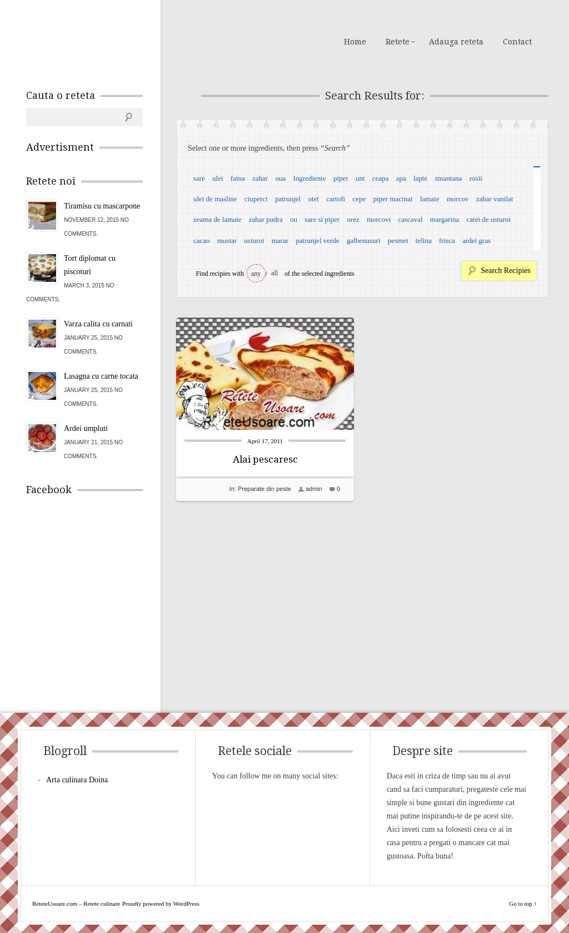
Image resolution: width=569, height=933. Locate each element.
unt (360, 178)
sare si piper (322, 219)
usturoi (254, 240)
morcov (458, 199)
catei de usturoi (489, 219)
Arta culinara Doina (77, 780)
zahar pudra (266, 219)
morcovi (379, 219)
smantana (448, 178)
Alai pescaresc (265, 459)
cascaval (410, 219)
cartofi (335, 199)
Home (355, 41)
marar (280, 240)
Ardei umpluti (86, 428)
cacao (201, 240)
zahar (260, 178)
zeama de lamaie (217, 219)
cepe (359, 199)
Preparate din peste (264, 488)
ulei (217, 178)
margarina (444, 219)
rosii (476, 178)
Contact (517, 41)
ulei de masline (215, 199)
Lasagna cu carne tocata (101, 376)
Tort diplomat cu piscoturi (90, 265)
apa (401, 178)
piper (340, 178)
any (256, 273)
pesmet (398, 240)
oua (280, 178)
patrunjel (288, 199)
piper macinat (392, 199)
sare (199, 178)
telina (424, 240)
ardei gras (476, 240)
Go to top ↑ (523, 903)
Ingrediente (309, 178)
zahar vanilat (494, 199)
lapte (420, 178)
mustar (227, 240)
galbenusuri (364, 240)
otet (313, 199)
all (274, 273)
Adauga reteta (456, 41)
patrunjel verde (317, 240)
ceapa (380, 178)
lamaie (430, 199)
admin (314, 488)
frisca (447, 240)
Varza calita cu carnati (98, 324)
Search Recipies (506, 270)
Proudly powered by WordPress (160, 903)
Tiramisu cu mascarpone (102, 206)
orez (353, 219)
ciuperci (256, 199)
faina (238, 178)
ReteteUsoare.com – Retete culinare (106, 40)
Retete (398, 41)
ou (293, 219)
